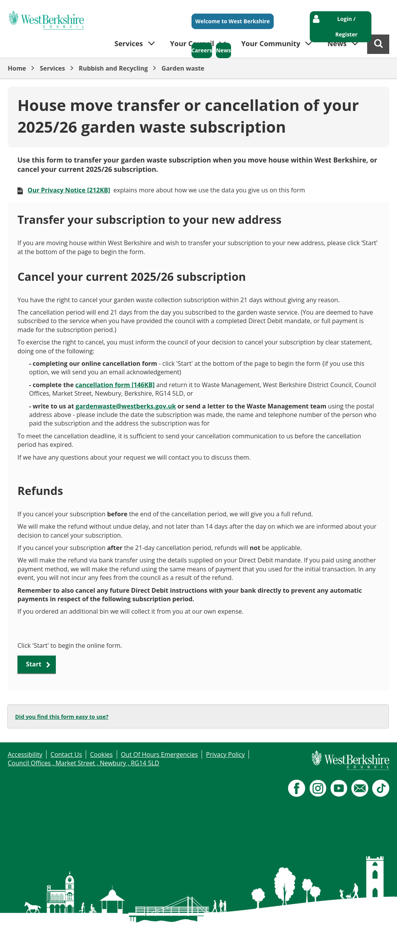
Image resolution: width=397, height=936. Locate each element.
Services (52, 68)
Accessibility (25, 754)
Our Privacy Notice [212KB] (69, 190)
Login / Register (346, 26)
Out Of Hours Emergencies (159, 754)
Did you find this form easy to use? (62, 716)
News (223, 50)
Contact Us (66, 754)
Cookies (101, 754)
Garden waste (183, 68)
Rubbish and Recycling (113, 68)
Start (33, 664)
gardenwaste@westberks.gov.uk (126, 406)
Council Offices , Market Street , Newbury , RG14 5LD (83, 763)
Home (17, 68)
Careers (202, 50)
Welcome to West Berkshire (232, 21)
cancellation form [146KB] (115, 385)
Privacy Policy (225, 754)
